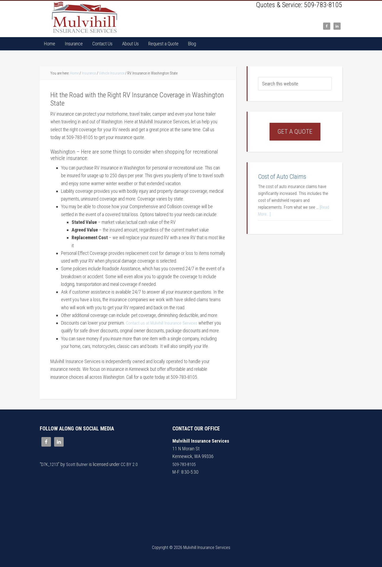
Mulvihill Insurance (85, 17)
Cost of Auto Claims (282, 176)
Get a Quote (294, 131)
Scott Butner (79, 464)
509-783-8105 (323, 5)
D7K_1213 (50, 464)
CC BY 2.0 (133, 464)
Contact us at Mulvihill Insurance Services (163, 323)
